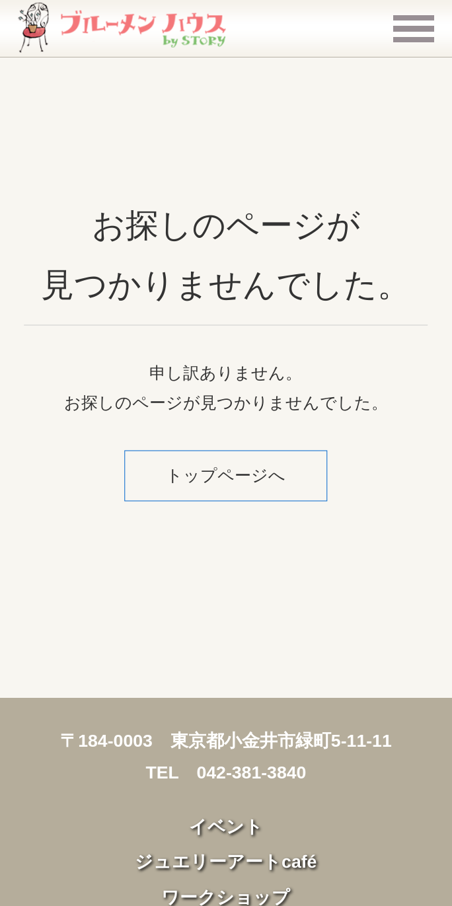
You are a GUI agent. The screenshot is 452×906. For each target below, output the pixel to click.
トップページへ (225, 476)
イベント (226, 827)
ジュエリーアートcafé (226, 862)
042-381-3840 (251, 772)
